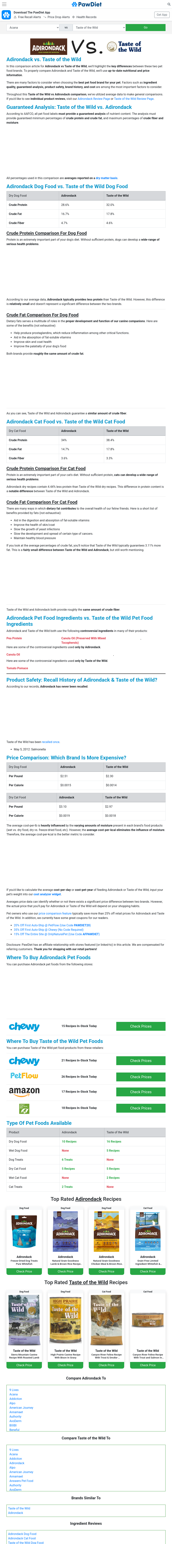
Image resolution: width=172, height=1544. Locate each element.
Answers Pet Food (21, 1481)
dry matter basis (106, 178)
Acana (13, 1394)
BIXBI (13, 1425)
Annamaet (16, 1412)
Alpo (12, 1403)
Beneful (14, 1430)
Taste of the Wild (19, 1508)
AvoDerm (15, 1421)
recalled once (50, 742)
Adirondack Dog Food (22, 1534)
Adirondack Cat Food (22, 1538)
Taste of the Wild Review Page (134, 99)
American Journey (21, 1407)
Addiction (15, 1399)
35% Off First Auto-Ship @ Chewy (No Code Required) (48, 930)
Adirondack (16, 1463)
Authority (15, 1416)
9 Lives (14, 1390)
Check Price (24, 1271)
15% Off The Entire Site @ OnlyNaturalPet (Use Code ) (57, 934)
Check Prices (141, 1026)
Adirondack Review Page (94, 99)
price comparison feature (55, 913)
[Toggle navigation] (4, 4)
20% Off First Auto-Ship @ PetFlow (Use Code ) (52, 925)
